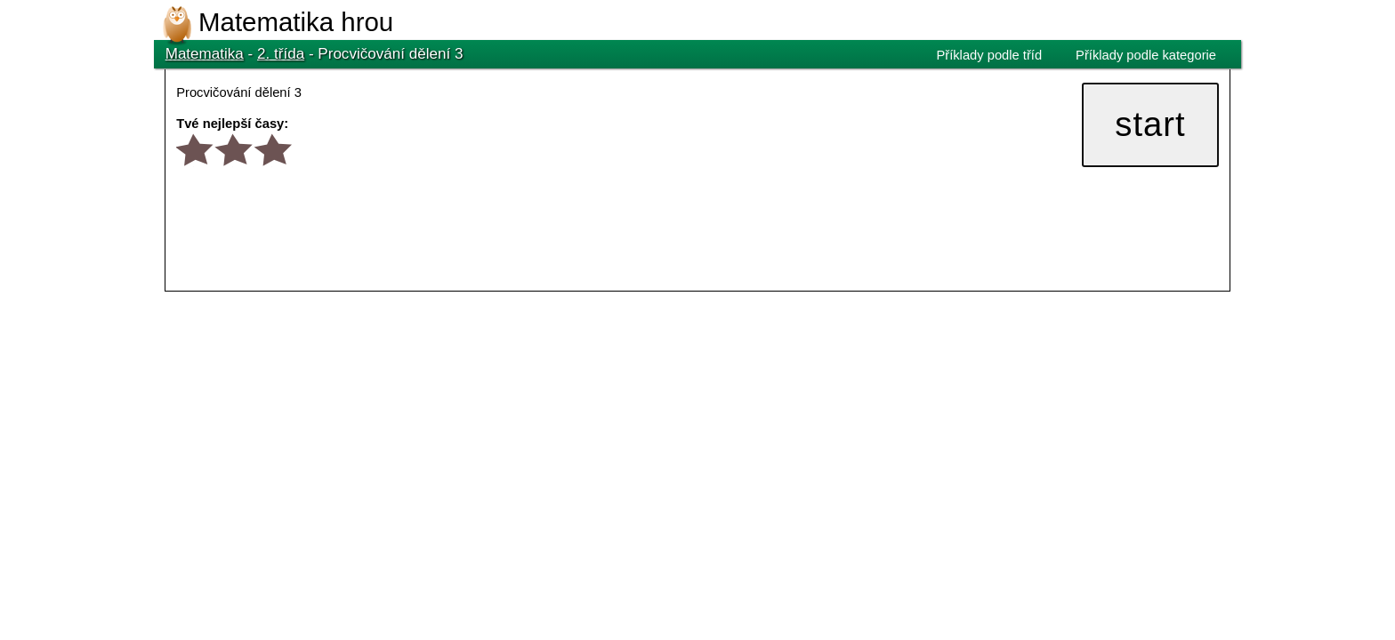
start (1150, 124)
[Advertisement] (488, 345)
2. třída (280, 53)
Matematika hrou (295, 21)
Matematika (204, 53)
